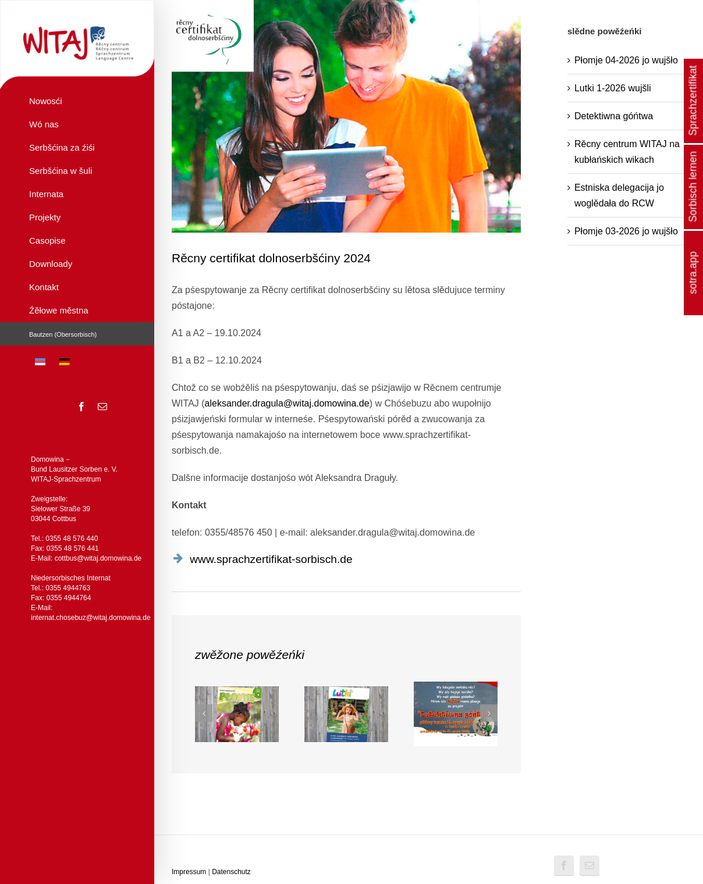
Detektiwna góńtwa (613, 116)
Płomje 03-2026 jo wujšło (626, 231)
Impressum (189, 872)
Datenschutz (231, 872)
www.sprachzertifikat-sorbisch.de (271, 559)
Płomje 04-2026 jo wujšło (626, 60)
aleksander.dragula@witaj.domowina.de (287, 403)
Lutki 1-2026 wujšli (612, 88)
